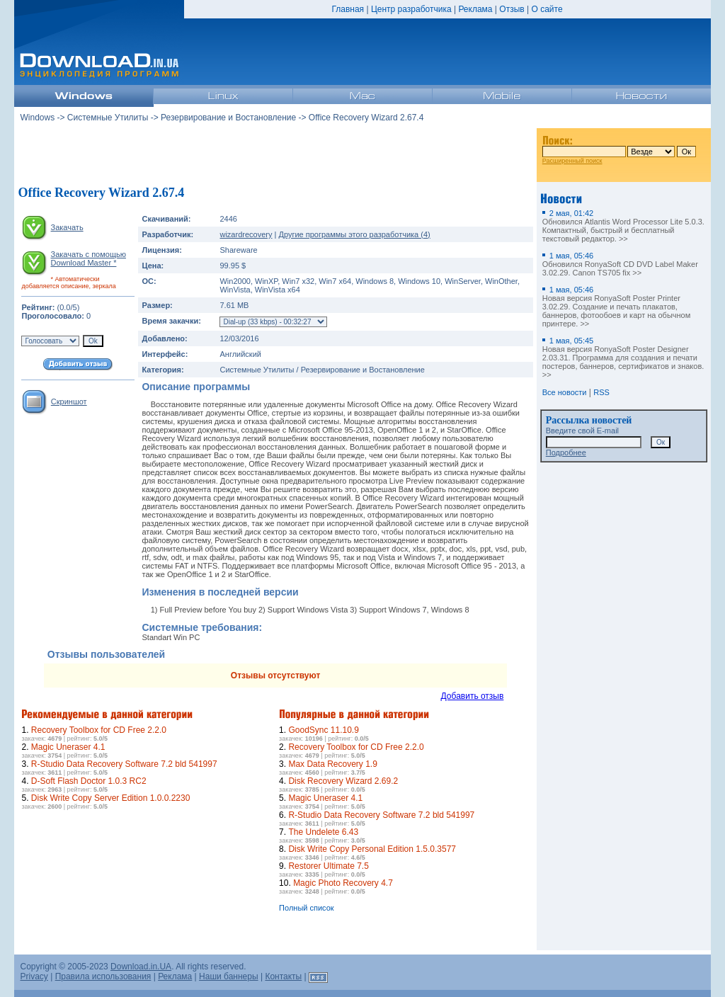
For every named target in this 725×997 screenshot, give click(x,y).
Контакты (283, 976)
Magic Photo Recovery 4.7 (343, 883)
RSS (601, 392)
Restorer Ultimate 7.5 (328, 866)
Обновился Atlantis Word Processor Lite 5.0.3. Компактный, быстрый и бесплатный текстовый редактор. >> (623, 226)
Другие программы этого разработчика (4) (354, 234)
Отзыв (511, 9)
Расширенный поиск (572, 160)
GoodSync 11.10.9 (323, 730)
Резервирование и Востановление (228, 118)
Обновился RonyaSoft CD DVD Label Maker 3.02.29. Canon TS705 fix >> (620, 264)
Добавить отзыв (472, 696)
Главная (347, 9)
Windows (37, 118)
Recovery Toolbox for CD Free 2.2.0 (98, 730)
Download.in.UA (140, 967)
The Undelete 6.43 (323, 832)
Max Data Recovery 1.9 (332, 764)
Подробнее (566, 452)
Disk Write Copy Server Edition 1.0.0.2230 (110, 798)
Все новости (564, 392)
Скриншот (69, 401)
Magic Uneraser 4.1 (68, 747)
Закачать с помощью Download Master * (87, 258)
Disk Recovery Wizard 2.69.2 (343, 781)
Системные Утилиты (108, 118)
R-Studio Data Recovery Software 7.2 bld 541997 (124, 764)
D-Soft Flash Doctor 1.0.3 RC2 (89, 781)
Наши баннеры (228, 976)
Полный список (306, 908)
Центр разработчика (411, 9)
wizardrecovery (245, 234)
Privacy (33, 976)
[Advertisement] (275, 155)
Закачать (67, 227)
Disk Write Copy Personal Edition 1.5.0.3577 (372, 849)
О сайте (546, 9)
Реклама (475, 9)
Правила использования (103, 976)
